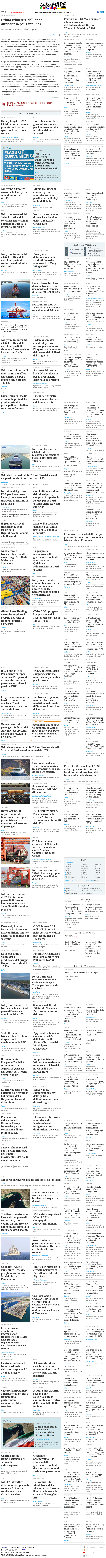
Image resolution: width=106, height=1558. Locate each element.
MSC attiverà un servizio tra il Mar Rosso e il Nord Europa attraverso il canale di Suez (94, 622)
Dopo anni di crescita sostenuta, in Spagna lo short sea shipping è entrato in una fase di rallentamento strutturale (73, 48)
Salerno (97, 866)
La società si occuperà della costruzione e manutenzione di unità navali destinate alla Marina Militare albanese (47, 968)
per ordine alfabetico (95, 252)
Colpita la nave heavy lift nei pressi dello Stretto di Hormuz (73, 556)
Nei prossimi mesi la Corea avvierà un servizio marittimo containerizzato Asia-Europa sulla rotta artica (95, 103)
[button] (103, 12)
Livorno (83, 870)
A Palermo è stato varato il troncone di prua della (72, 436)
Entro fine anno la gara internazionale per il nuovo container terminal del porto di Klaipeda (46, 127)
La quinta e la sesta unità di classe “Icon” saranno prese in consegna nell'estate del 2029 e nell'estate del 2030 (45, 996)
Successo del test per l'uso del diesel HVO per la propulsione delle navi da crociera (46, 375)
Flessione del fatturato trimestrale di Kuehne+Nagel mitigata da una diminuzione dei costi (46, 1123)
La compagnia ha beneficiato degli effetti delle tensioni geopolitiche (73, 421)
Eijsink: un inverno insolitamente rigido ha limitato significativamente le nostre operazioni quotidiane (95, 234)
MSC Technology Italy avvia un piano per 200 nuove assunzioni (72, 265)
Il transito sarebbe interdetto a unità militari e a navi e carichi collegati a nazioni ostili (46, 1444)
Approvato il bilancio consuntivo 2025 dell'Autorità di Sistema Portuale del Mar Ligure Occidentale (46, 1040)
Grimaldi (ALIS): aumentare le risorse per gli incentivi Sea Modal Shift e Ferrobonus (13, 1273)
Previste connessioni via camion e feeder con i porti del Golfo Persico (95, 633)
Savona (97, 868)
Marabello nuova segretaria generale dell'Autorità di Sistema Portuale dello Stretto (94, 514)
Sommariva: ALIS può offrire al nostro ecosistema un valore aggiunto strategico (73, 89)
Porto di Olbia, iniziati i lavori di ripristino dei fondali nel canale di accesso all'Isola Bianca (72, 461)
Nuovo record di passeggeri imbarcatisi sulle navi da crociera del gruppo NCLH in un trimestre (14, 730)
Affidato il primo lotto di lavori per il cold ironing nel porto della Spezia (73, 645)
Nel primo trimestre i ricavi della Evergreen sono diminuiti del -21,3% (14, 193)
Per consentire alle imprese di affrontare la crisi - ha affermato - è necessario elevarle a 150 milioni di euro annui (14, 1287)
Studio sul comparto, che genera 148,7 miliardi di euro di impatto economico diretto (45, 688)
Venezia (97, 877)
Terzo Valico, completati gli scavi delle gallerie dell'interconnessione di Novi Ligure (45, 1096)
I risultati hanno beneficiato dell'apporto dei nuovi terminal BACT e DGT (72, 629)
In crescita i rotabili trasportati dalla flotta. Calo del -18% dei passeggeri (95, 566)
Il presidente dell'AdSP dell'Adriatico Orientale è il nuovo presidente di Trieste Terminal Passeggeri (94, 439)
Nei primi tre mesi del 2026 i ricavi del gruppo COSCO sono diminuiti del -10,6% (46, 875)
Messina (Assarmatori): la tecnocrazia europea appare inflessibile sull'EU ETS (94, 361)
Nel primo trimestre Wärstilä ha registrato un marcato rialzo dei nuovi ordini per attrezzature (46, 1065)
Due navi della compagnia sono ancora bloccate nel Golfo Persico (72, 298)
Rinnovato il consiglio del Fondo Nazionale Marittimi (94, 339)
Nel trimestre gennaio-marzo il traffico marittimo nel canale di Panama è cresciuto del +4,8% (46, 703)
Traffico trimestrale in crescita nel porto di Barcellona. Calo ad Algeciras (46, 1271)
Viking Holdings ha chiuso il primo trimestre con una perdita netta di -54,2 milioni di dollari (45, 195)
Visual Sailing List (75, 249)
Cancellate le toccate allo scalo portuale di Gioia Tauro (72, 349)
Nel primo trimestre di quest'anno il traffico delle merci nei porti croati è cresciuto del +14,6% (14, 376)
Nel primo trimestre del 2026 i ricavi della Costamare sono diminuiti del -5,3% (95, 598)
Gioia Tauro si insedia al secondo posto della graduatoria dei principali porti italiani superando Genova (15, 402)
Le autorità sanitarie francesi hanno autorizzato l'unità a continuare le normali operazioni (46, 231)
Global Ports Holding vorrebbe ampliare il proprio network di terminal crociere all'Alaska (14, 617)
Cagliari (68, 873)
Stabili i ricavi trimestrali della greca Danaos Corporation (73, 288)
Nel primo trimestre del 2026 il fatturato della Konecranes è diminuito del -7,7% (94, 645)
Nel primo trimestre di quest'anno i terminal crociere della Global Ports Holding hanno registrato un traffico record (15, 328)
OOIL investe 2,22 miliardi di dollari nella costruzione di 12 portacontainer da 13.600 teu (46, 932)
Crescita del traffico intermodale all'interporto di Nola (72, 195)
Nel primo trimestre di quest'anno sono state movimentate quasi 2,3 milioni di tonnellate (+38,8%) (71, 731)
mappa (96, 880)
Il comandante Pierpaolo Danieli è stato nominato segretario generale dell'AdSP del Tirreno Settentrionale (14, 1067)
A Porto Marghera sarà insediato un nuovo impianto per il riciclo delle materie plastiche (46, 1369)
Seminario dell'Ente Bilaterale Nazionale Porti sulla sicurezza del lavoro (45, 1009)
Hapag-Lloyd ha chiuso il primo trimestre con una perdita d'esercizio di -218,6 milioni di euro (46, 287)
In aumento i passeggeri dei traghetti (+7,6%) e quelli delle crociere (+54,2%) (26, 484)
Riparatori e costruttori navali (91, 888)
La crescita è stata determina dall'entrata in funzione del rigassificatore (95, 328)
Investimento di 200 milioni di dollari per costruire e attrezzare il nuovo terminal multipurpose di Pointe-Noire (95, 76)
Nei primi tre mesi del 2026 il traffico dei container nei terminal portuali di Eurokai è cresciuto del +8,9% (14, 220)
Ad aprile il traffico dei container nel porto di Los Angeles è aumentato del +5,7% (95, 290)
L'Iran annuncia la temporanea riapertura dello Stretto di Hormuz (46, 1431)
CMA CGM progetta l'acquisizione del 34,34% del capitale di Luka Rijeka (46, 616)
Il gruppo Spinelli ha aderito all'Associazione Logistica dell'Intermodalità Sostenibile (72, 76)
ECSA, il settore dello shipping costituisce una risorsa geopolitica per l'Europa (46, 675)
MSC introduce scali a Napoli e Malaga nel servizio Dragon (72, 339)
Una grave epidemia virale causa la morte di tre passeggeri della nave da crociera (46, 767)
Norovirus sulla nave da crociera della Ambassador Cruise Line (45, 219)
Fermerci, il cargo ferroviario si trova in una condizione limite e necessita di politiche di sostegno (15, 932)
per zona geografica (95, 255)
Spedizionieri (69, 891)
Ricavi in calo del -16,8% (40, 298)
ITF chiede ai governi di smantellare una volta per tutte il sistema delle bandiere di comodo (46, 161)
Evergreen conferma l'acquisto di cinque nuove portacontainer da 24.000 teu (73, 101)
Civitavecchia (70, 877)
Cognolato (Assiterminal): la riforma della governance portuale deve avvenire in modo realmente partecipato (46, 1463)
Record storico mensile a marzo (11, 389)
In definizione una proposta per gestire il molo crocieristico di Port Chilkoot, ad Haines (14, 631)
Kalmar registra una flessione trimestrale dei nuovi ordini (94, 577)
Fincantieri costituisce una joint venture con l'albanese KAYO (46, 956)
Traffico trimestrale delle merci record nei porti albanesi (72, 720)
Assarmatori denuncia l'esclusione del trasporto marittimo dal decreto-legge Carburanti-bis (73, 222)
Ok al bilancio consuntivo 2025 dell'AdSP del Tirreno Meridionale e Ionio (95, 745)
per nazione (93, 253)
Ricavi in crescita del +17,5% (42, 207)
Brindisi (68, 870)
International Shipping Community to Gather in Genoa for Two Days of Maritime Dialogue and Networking (45, 730)
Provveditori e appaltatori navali (92, 891)
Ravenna (98, 864)
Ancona (68, 864)
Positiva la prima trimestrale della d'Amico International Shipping (71, 409)
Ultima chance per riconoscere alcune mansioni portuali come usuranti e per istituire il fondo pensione (72, 154)
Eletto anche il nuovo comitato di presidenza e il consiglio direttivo (72, 326)
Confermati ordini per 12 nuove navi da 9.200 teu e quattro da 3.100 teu (94, 609)
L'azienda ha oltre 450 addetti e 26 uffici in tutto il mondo (94, 56)
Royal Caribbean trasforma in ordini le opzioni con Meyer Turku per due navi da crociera (45, 982)
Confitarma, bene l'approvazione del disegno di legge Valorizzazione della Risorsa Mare (72, 695)
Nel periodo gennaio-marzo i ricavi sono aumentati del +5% (95, 586)
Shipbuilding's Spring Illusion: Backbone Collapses (74, 944)
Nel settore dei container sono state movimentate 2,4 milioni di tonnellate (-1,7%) (73, 140)
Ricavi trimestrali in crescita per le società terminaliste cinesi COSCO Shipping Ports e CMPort (95, 792)
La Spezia (84, 868)
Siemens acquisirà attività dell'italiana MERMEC (94, 151)
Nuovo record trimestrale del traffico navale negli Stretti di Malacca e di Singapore (14, 557)
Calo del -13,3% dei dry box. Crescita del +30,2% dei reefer (94, 830)
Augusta (68, 866)
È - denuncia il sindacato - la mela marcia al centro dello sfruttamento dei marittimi (46, 177)
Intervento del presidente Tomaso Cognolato (83, 972)
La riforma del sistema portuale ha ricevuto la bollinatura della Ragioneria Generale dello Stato (14, 1096)
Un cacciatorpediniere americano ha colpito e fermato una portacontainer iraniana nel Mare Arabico (14, 1398)
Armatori (68, 888)
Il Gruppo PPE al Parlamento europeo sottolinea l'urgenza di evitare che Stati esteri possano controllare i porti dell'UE (14, 678)
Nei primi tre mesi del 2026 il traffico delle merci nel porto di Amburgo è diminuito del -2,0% (14, 260)
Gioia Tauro (85, 866)
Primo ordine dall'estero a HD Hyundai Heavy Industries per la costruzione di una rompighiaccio (12, 1124)
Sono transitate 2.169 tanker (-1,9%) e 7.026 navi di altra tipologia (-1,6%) (25, 756)
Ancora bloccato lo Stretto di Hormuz (13, 1412)
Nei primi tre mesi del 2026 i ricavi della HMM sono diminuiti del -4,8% (46, 307)
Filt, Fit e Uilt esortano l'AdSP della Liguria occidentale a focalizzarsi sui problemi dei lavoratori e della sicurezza (82, 770)
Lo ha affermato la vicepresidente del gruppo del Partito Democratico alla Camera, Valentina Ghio (45, 514)
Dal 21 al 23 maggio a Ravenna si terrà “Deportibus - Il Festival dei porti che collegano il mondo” (73, 579)
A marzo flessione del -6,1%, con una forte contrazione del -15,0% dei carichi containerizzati (14, 360)
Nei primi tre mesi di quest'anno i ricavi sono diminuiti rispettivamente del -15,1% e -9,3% (47, 274)
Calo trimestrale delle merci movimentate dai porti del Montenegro (95, 196)
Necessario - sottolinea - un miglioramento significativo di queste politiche (95, 373)
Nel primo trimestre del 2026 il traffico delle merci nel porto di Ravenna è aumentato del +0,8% (95, 317)
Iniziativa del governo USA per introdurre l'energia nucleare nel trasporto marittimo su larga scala (15, 497)
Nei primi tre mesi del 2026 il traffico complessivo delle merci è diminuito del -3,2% (27, 1186)
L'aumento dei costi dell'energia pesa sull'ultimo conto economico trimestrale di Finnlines (84, 537)
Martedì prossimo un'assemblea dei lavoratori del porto (81, 781)
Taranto (97, 870)
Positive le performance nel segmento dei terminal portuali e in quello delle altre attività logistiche (45, 602)
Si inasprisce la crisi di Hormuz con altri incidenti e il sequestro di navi (45, 1197)
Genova (84, 864)
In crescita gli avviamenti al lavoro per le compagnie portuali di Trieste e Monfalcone (72, 599)
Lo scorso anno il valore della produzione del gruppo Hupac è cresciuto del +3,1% (14, 960)
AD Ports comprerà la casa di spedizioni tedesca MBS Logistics (94, 46)
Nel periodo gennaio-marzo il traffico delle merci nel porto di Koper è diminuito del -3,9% (73, 129)
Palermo (84, 875)
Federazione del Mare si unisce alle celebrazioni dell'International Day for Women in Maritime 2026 (82, 23)
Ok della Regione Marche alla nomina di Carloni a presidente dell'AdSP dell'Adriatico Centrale (95, 267)
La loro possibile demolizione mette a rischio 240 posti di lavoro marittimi (95, 138)
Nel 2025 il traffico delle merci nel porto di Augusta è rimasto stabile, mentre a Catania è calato (15, 1488)
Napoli (83, 873)
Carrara (68, 875)
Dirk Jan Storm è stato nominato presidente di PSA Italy (71, 817)
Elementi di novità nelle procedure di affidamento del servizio (72, 683)
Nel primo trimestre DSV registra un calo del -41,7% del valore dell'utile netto (95, 721)
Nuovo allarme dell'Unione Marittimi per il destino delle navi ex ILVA (95, 128)
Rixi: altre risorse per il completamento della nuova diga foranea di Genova (73, 791)
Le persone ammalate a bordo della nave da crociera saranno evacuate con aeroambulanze (15, 703)
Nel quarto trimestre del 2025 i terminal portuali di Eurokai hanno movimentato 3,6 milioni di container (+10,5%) (15, 901)
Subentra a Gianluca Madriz (95, 450)
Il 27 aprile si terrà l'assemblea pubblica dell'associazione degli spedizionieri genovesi (94, 908)
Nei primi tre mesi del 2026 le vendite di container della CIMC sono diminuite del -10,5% (95, 818)
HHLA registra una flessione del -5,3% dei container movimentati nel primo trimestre (94, 221)
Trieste (97, 875)
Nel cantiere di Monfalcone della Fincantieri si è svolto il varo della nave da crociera (46, 1489)
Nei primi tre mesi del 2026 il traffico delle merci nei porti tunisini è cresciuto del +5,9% (29, 477)
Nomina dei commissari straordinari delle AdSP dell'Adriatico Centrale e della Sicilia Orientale (94, 668)
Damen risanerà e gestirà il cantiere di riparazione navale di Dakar (95, 460)
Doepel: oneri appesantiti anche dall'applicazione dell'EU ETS (84, 546)
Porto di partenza (94, 248)
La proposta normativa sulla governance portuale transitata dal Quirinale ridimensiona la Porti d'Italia (46, 560)
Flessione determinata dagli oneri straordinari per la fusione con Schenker (95, 731)
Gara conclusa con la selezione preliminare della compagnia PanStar (95, 116)
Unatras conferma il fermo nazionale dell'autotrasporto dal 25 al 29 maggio (14, 1368)
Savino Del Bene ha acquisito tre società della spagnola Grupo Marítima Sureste (73, 486)
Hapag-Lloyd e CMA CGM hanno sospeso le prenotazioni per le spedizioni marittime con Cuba (14, 127)
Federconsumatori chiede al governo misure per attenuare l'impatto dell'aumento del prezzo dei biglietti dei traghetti (46, 347)
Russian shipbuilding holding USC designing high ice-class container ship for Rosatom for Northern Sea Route (93, 947)
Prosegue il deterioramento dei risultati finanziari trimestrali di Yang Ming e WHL (44, 260)
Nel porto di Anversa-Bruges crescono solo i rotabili (31, 1179)
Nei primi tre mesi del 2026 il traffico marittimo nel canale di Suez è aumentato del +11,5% (45, 455)
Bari (67, 868)
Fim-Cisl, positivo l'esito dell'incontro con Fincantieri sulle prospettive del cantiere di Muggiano (95, 487)
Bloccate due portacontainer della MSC (44, 1207)
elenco (76, 880)
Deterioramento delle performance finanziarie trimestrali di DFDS (95, 556)
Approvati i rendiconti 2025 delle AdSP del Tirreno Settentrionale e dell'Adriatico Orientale (95, 697)
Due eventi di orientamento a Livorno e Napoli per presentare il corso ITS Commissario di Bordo (95, 411)
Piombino (84, 877)
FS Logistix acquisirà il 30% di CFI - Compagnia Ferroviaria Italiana (47, 1219)
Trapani (97, 873)
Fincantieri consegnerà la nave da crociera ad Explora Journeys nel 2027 (73, 445)
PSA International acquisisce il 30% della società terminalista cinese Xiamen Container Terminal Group (45, 848)
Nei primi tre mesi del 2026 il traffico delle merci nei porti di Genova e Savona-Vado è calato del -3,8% (15, 346)
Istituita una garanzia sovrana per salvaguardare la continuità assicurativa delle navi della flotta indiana (46, 1398)
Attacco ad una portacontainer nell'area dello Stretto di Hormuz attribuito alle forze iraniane (46, 1246)
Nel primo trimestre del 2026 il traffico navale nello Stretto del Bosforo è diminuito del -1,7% (30, 749)
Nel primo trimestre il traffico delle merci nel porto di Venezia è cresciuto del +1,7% (14, 1009)
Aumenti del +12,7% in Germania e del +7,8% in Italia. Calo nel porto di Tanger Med (13, 234)
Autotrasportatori (87, 893)
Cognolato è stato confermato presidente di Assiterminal (71, 316)
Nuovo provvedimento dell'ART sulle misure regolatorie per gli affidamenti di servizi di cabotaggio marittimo (73, 669)
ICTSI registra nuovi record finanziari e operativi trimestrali (72, 620)
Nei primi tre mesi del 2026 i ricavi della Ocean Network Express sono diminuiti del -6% (47, 817)
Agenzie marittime (71, 893)
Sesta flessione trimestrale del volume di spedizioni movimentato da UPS (14, 1037)
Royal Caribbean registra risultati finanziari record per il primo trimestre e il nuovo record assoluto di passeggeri (14, 818)
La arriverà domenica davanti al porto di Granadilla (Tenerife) (45, 528)
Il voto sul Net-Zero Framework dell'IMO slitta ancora (44, 789)
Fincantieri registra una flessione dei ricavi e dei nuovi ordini (46, 399)
